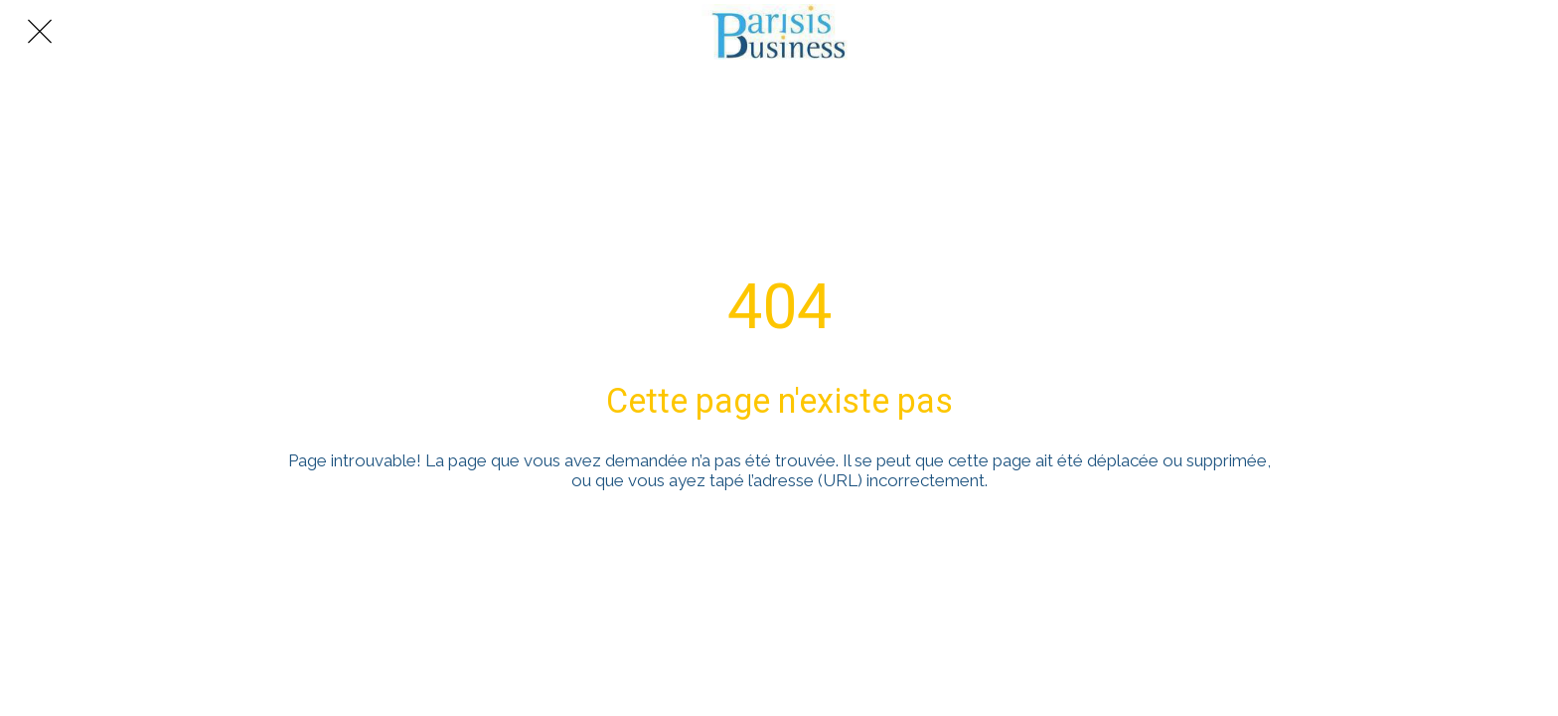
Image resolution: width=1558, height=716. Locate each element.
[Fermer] (40, 32)
